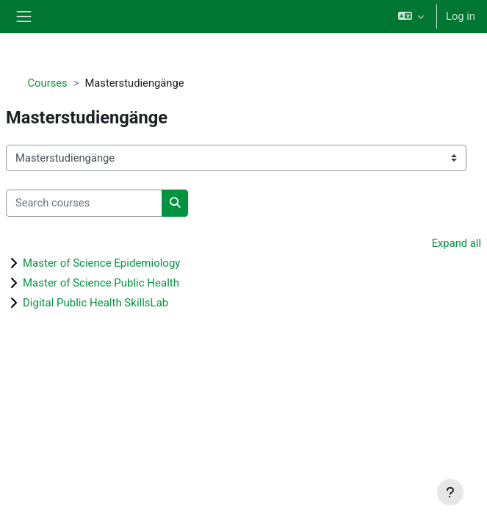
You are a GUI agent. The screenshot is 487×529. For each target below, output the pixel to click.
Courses (48, 83)
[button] (411, 16)
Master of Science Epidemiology (101, 263)
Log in (460, 16)
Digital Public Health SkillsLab (95, 302)
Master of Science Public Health (101, 282)
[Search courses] (84, 203)
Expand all (456, 243)
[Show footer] (450, 492)
